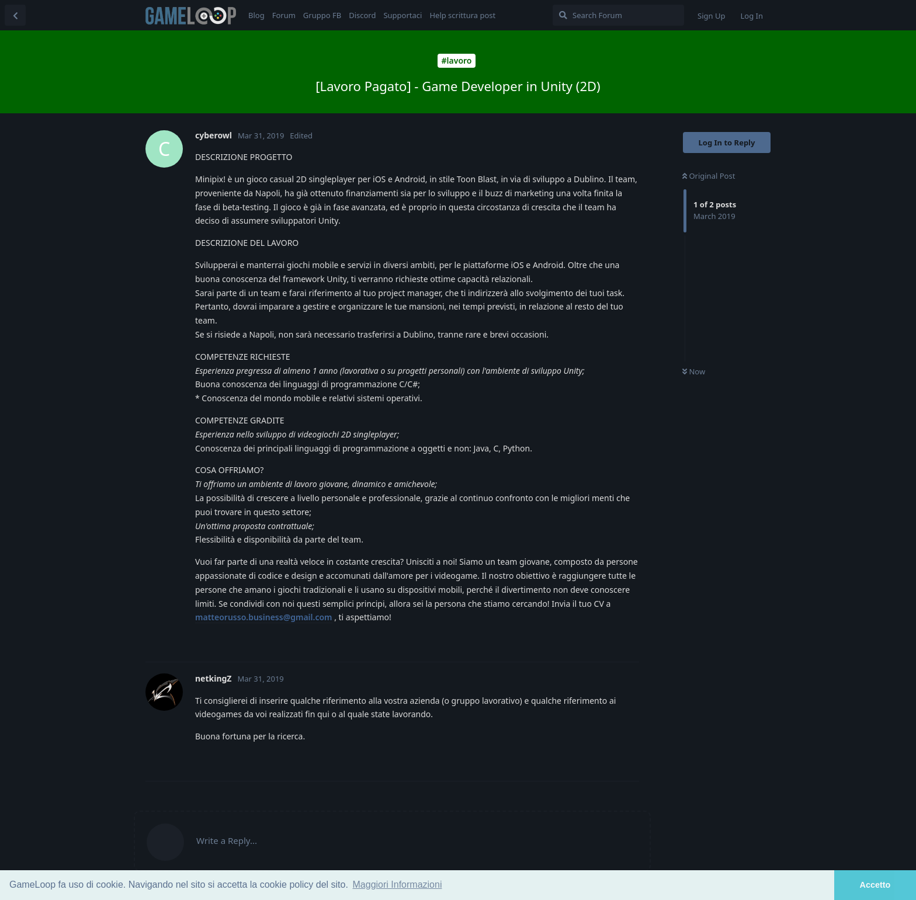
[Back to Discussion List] (15, 15)
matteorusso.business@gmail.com (263, 617)
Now (693, 371)
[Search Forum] (618, 15)
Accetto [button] (875, 884)
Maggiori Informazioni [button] (397, 884)
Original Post (708, 176)
